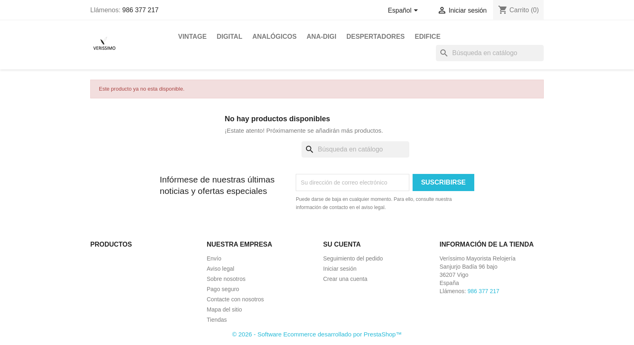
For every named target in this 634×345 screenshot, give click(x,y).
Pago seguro (223, 289)
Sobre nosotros (226, 279)
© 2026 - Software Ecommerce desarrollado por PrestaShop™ (317, 334)
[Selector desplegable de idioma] (404, 11)
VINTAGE (192, 36)
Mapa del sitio (224, 309)
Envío (214, 258)
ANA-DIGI (322, 36)
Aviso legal (220, 268)
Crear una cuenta (345, 279)
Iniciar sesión (340, 268)
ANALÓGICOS (274, 36)
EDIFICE (427, 36)
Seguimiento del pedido (353, 258)
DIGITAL (229, 36)
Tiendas (217, 319)
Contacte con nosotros (235, 299)
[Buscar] (490, 53)
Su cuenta (342, 244)
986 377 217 (140, 10)
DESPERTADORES (375, 36)
